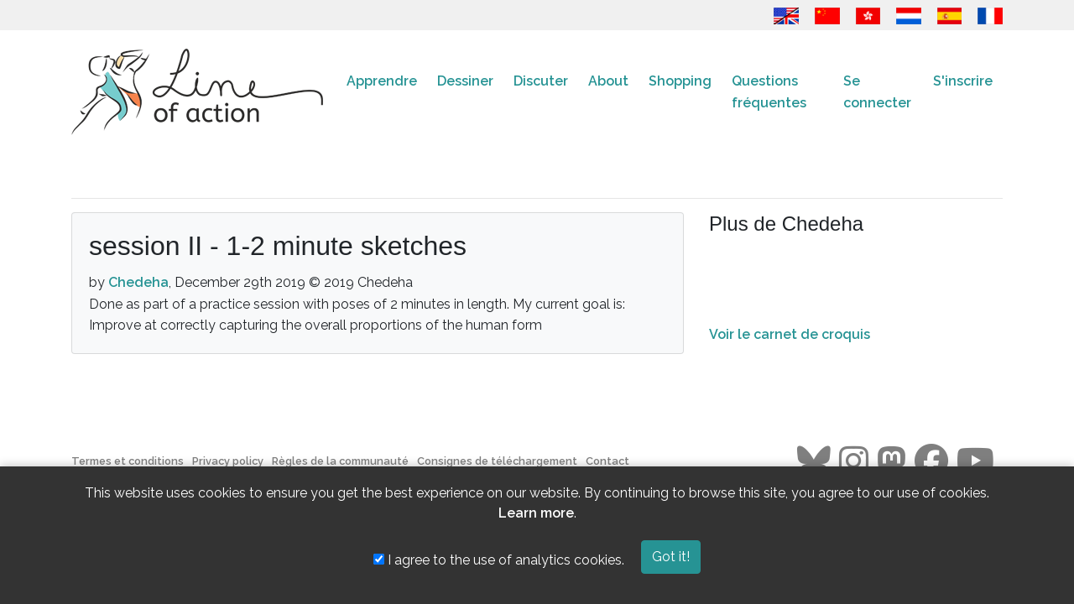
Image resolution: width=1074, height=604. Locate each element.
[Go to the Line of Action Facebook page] (931, 461)
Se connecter (877, 92)
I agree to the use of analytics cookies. (498, 560)
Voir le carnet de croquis (789, 334)
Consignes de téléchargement (497, 461)
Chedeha (138, 282)
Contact (607, 461)
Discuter (541, 81)
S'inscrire (963, 81)
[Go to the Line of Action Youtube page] (975, 461)
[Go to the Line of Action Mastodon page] (891, 461)
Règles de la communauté (340, 461)
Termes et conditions (127, 461)
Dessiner (465, 81)
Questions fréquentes (769, 92)
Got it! (671, 557)
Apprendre (382, 81)
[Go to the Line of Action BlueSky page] (814, 461)
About (608, 81)
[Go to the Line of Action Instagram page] (853, 461)
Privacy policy (227, 461)
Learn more (536, 513)
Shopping (680, 81)
